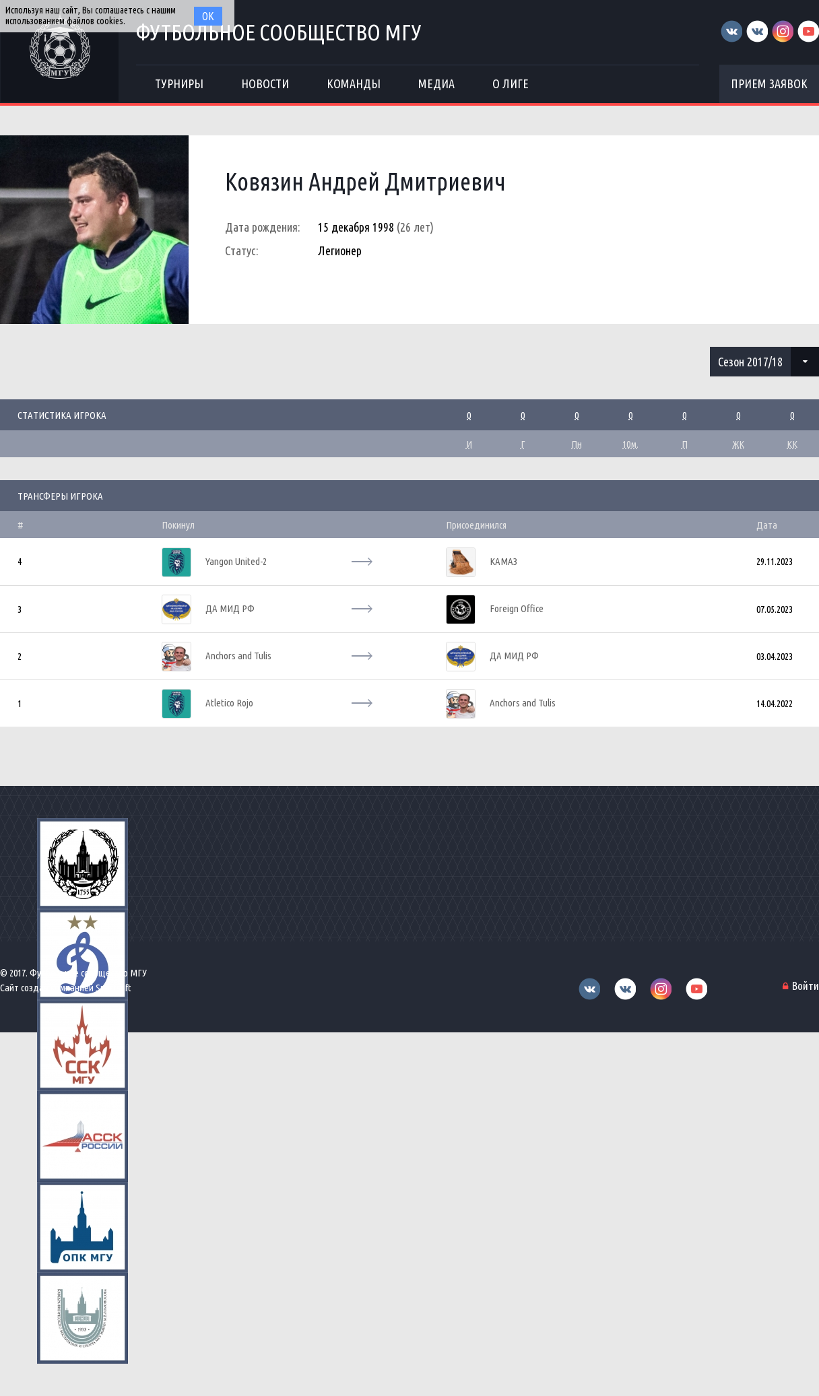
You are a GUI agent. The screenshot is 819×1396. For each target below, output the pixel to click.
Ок (208, 16)
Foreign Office (517, 608)
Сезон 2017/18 (750, 361)
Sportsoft (113, 987)
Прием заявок (769, 83)
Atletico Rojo (229, 702)
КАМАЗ (503, 561)
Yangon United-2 (236, 561)
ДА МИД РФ (230, 608)
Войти (805, 985)
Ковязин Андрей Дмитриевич (365, 181)
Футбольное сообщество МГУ (279, 32)
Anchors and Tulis (238, 655)
